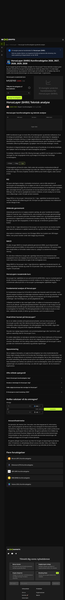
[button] (34, 378)
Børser (38, 595)
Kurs (7, 44)
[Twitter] (8, 554)
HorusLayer (13, 44)
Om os (24, 592)
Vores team (25, 598)
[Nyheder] (8, 39)
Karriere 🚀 (25, 595)
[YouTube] (12, 554)
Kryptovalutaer (40, 592)
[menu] (2, 49)
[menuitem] (2, 43)
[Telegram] (16, 554)
